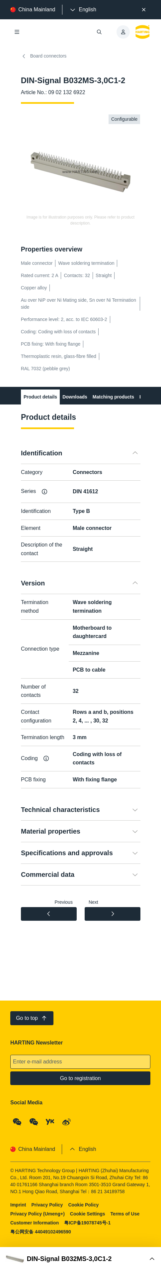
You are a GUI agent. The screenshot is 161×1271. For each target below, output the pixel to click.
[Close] (144, 10)
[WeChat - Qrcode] (17, 1122)
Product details (40, 396)
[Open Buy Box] (80, 1259)
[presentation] (82, 10)
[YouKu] (50, 1122)
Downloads (74, 396)
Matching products (113, 396)
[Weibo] (67, 1122)
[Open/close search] (99, 32)
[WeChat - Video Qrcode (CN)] (34, 1122)
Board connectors (44, 56)
